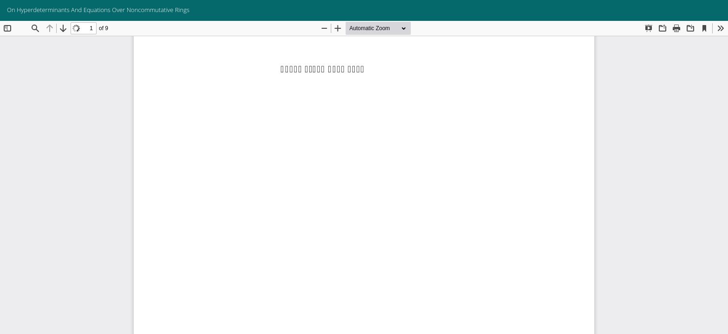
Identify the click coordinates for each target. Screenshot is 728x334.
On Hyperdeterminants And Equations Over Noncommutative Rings (98, 10)
